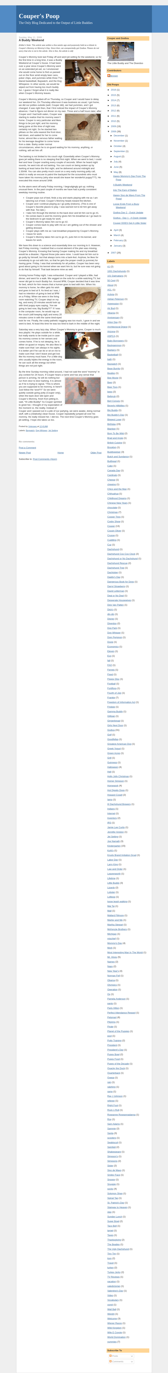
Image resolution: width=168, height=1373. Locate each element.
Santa (110, 1133)
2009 (114, 126)
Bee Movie (112, 377)
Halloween (112, 767)
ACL (109, 289)
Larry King (112, 864)
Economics (113, 646)
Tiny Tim (111, 1253)
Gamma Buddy (115, 711)
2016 (114, 89)
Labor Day (112, 859)
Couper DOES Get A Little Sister (129, 223)
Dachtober (112, 572)
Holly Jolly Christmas (118, 776)
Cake (110, 465)
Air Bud (111, 308)
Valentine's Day (115, 1290)
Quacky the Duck (116, 1068)
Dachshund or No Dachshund (122, 558)
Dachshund (113, 549)
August (118, 156)
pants (110, 1003)
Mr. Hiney (112, 957)
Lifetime (111, 878)
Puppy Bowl (113, 1054)
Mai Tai (111, 906)
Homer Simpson (115, 781)
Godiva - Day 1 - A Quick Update (130, 218)
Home (61, 452)
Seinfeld (111, 1147)
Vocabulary (113, 1300)
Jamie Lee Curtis (116, 827)
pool (109, 1036)
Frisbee (111, 706)
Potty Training (114, 1040)
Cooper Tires (114, 516)
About (110, 285)
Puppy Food (113, 1059)
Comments (116, 1361)
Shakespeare (114, 1151)
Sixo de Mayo (114, 1170)
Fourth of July (114, 693)
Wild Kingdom (114, 1327)
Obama (111, 980)
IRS (109, 822)
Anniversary (113, 317)
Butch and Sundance (118, 456)
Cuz (109, 544)
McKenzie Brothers (117, 929)
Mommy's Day (114, 943)
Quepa (110, 1077)
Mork (110, 947)
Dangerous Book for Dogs (120, 581)
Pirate (110, 1026)
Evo (109, 656)
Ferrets (111, 669)
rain (109, 1082)
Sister (110, 1165)
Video (110, 1295)
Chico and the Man (117, 489)
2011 (114, 116)
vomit (110, 1304)
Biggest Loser (114, 419)
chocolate (112, 507)
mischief (111, 938)
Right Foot (112, 1105)
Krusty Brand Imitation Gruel (121, 855)
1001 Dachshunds (116, 271)
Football (111, 683)
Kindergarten (114, 846)
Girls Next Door (115, 725)
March (117, 235)
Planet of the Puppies (118, 1031)
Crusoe (111, 535)
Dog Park (112, 628)
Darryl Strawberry (116, 586)
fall (108, 660)
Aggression (113, 303)
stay (109, 1212)
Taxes (110, 1235)
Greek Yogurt (114, 748)
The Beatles (113, 1244)
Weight (111, 1314)
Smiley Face (113, 1175)
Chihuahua (113, 493)
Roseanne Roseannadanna (121, 1114)
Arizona (111, 331)
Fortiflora (112, 688)
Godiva (111, 730)
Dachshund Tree (115, 567)
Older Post (96, 452)
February (119, 240)
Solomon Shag (115, 1193)
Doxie (110, 642)
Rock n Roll (113, 1110)
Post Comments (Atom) (45, 459)
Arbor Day (112, 322)
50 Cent (111, 280)
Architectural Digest (117, 326)
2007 (114, 252)
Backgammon (114, 345)
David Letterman (115, 591)
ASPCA (111, 336)
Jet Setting (53, 430)
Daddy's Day (113, 577)
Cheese (111, 479)
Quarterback (113, 1073)
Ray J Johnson (115, 1096)
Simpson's (112, 1156)
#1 (108, 266)
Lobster (111, 892)
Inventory (112, 818)
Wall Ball (111, 1309)
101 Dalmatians (115, 275)
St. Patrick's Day (115, 1202)
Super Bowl (113, 1221)
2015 (114, 95)
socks (110, 1188)
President (112, 1045)
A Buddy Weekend (122, 184)
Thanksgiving (114, 1239)
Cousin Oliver (114, 530)
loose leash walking (117, 901)
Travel (110, 1263)
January (118, 245)
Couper (111, 526)
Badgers (111, 350)
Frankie (111, 697)
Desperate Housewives (119, 600)
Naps (110, 966)
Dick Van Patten (115, 605)
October (118, 146)
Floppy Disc (113, 679)
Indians (111, 808)
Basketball (112, 354)
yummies (112, 1341)
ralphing (111, 1086)
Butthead (112, 461)
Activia (110, 294)
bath (109, 359)
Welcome (112, 1318)
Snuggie (111, 1184)
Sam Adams (113, 1124)
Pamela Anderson (116, 998)
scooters (111, 1137)
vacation (111, 1281)
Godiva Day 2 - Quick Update (128, 212)
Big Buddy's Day (115, 415)
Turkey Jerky (114, 1272)
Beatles (111, 373)
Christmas (112, 512)
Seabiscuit (112, 1142)
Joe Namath (113, 841)
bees (109, 391)
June (116, 167)
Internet (111, 813)
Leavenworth (114, 873)
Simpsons (112, 1161)
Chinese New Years (117, 503)
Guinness (112, 762)
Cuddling (112, 540)
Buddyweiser (114, 452)
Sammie (111, 1128)
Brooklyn (112, 447)
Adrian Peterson (115, 299)
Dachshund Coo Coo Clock (121, 554)
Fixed (110, 674)
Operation (112, 989)
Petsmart (112, 1017)
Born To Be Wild (115, 433)
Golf (109, 734)
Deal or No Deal (115, 595)
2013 (114, 105)
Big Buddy (112, 410)
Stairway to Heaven (117, 1207)
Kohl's (110, 850)
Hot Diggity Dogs (116, 790)
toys (109, 1258)
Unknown (113, 76)
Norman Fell (113, 975)
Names (111, 961)
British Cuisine (114, 442)
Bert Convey (113, 401)
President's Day (115, 1049)
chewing (111, 484)
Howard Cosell (115, 795)
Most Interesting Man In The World (125, 952)
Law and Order (115, 869)
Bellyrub (111, 396)
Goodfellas (112, 739)
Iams (109, 799)
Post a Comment (27, 447)
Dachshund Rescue (117, 563)
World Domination (116, 1337)
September (120, 151)
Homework (112, 785)
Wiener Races (114, 1323)
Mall (109, 910)
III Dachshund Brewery (119, 804)
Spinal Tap (112, 1198)
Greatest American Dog (119, 744)
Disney (111, 618)
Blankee (111, 428)
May (116, 172)
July (116, 161)
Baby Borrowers (115, 340)
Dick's (110, 609)
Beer (109, 382)
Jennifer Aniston (115, 832)
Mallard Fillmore (115, 915)
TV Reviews (113, 1277)
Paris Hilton (113, 1008)
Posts (113, 1356)
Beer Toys (112, 387)
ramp (110, 1091)
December (119, 135)
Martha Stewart (115, 924)
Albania (111, 313)
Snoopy (111, 1179)
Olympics (112, 985)
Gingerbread (113, 720)
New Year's (113, 971)
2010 (114, 121)
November (119, 140)
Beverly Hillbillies (116, 405)
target (110, 1230)
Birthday (111, 424)
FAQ (109, 665)
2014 (114, 100)
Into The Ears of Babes (125, 190)
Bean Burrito (113, 368)
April (116, 230)
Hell (109, 771)
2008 (114, 131)
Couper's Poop (39, 16)
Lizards (111, 887)
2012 (114, 110)
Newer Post (25, 452)
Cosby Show (113, 521)
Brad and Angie (115, 438)
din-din (110, 614)
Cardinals (112, 475)
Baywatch (30, 430)
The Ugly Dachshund (118, 1249)
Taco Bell (112, 1226)
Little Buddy (113, 883)
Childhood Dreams (117, 498)
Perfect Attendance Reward (121, 1012)
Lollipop (111, 896)
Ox (108, 994)
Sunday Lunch (114, 1216)
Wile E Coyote (114, 1332)
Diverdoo (112, 623)
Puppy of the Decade (118, 1063)
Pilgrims (111, 1022)
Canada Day (113, 470)
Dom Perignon (114, 637)
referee (111, 1100)
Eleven (111, 651)
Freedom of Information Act (121, 702)
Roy (109, 1119)
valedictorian (113, 1286)
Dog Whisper (41, 430)
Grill (109, 757)
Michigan (112, 934)
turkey (110, 1267)
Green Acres (113, 753)
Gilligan (111, 716)
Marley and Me (115, 920)
